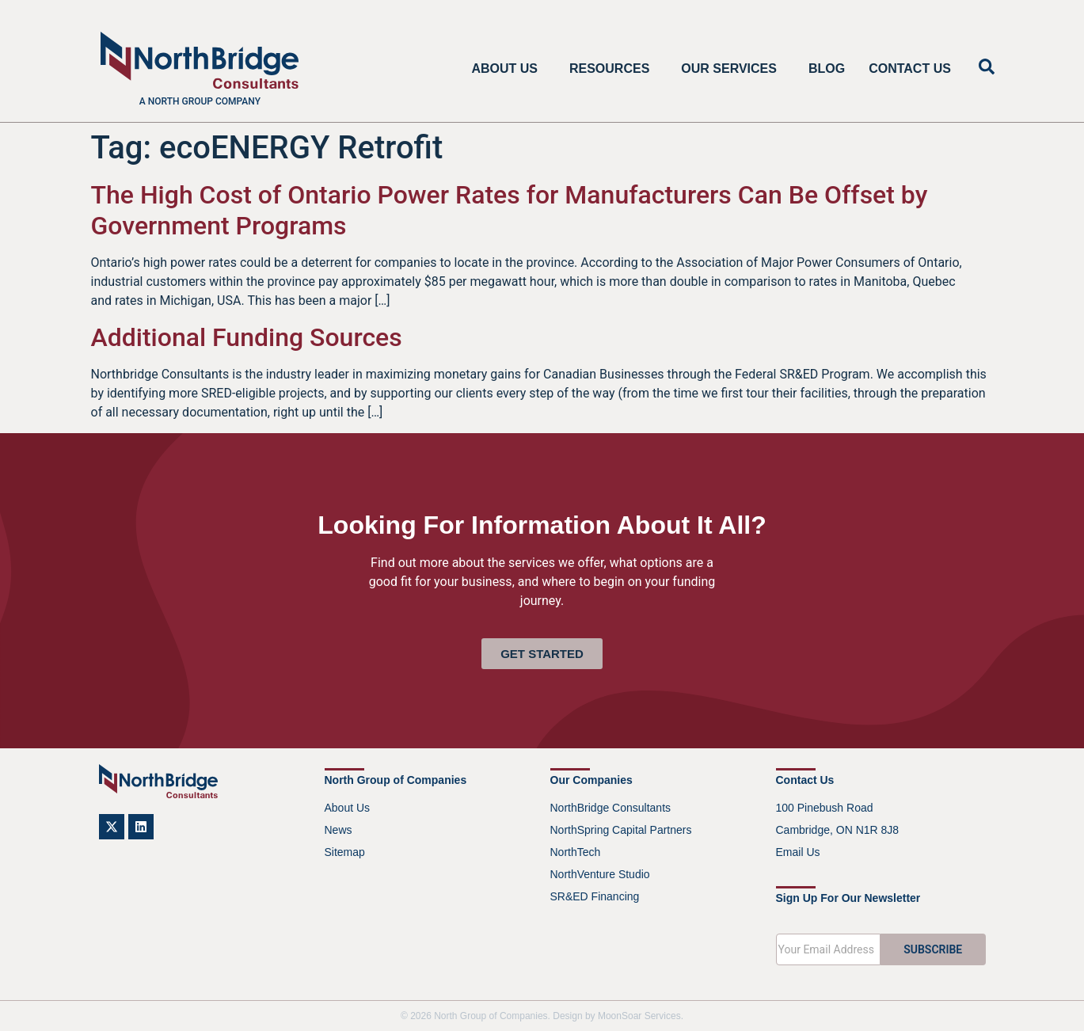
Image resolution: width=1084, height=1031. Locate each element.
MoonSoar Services (639, 1015)
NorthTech (575, 852)
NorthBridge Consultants (610, 807)
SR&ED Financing (595, 896)
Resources (613, 69)
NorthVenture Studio (600, 874)
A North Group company (200, 101)
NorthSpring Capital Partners (621, 830)
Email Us (798, 852)
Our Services (733, 69)
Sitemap (345, 852)
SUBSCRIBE (932, 949)
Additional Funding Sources (246, 337)
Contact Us (910, 68)
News (338, 830)
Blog (826, 68)
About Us (508, 69)
